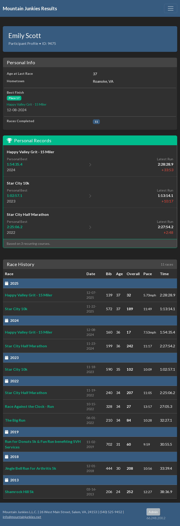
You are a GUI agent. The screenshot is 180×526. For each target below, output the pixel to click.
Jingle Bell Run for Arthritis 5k (30, 468)
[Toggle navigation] (170, 8)
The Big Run (15, 420)
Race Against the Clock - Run (29, 406)
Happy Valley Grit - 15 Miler (26, 104)
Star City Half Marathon (26, 346)
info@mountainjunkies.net (22, 517)
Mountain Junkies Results (30, 8)
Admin (153, 512)
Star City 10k (16, 308)
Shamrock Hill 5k (19, 491)
